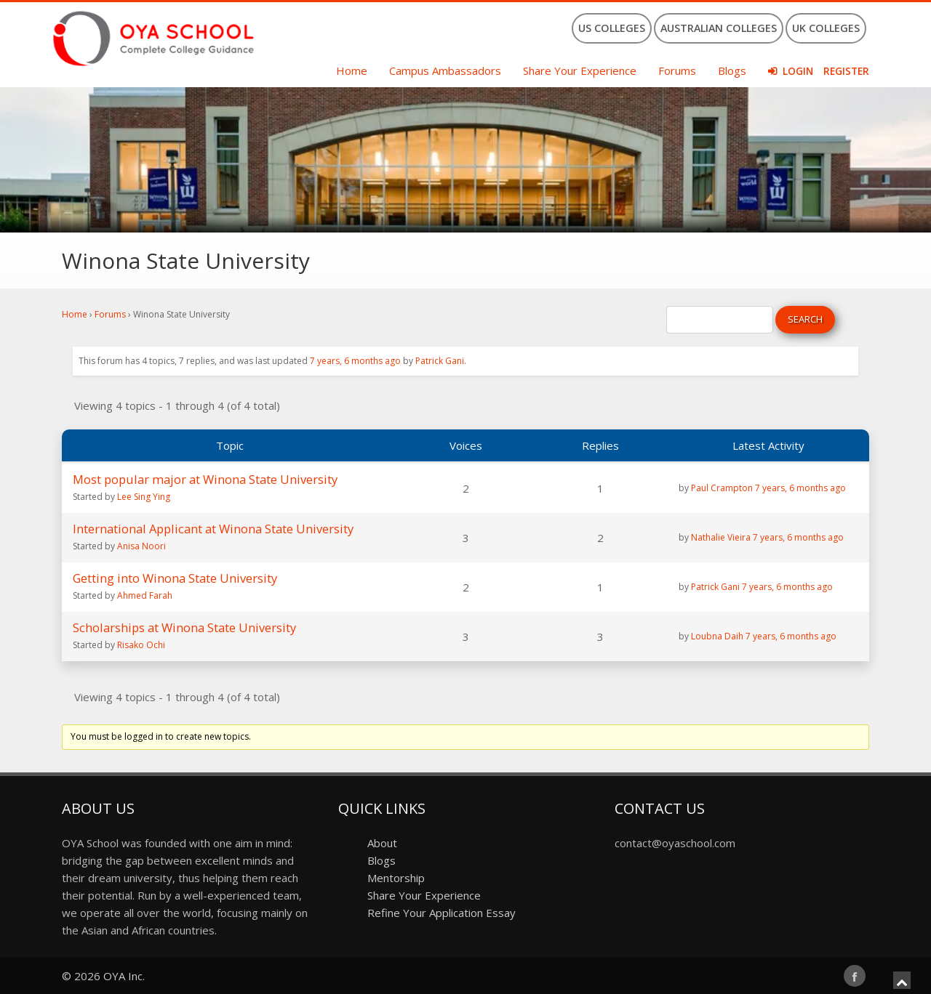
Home (351, 70)
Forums (677, 70)
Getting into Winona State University (175, 578)
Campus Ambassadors (445, 70)
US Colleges (611, 28)
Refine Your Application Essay (441, 912)
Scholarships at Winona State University (184, 627)
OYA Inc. (124, 976)
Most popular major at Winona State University (205, 479)
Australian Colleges (718, 28)
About (382, 843)
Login (798, 71)
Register (846, 71)
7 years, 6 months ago (355, 361)
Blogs (732, 70)
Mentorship (396, 877)
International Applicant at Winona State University (213, 528)
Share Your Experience (579, 70)
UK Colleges (826, 28)
